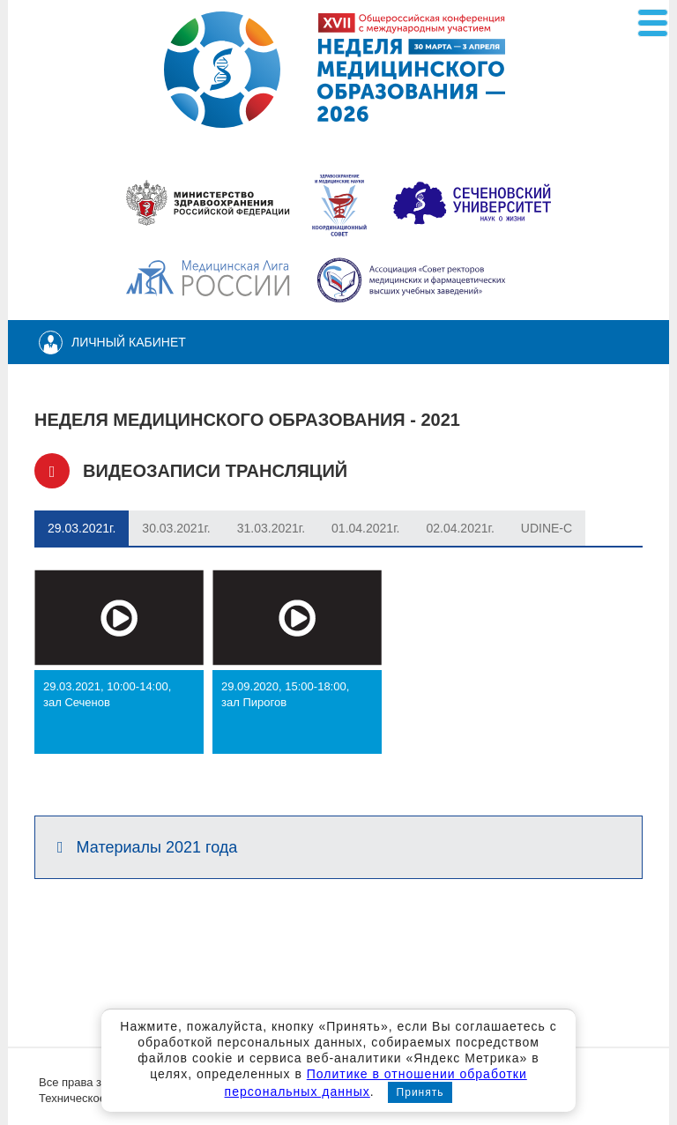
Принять (420, 1092)
